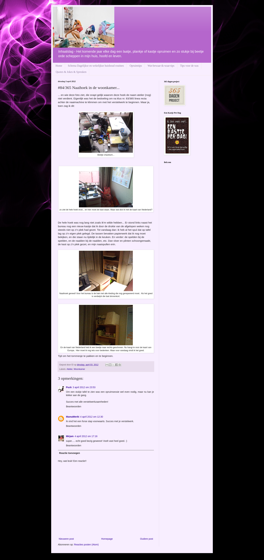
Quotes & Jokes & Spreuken (71, 71)
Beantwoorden (73, 406)
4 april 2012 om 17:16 (86, 436)
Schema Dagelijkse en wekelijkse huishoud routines (96, 65)
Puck (69, 387)
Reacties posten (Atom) (86, 544)
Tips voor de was (189, 65)
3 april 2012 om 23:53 (84, 387)
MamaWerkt (72, 416)
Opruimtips (136, 65)
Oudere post (146, 538)
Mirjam (70, 436)
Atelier (69, 369)
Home (59, 65)
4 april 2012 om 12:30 (91, 416)
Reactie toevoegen (69, 453)
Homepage (107, 538)
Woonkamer (79, 369)
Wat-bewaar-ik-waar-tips (161, 65)
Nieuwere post (66, 538)
